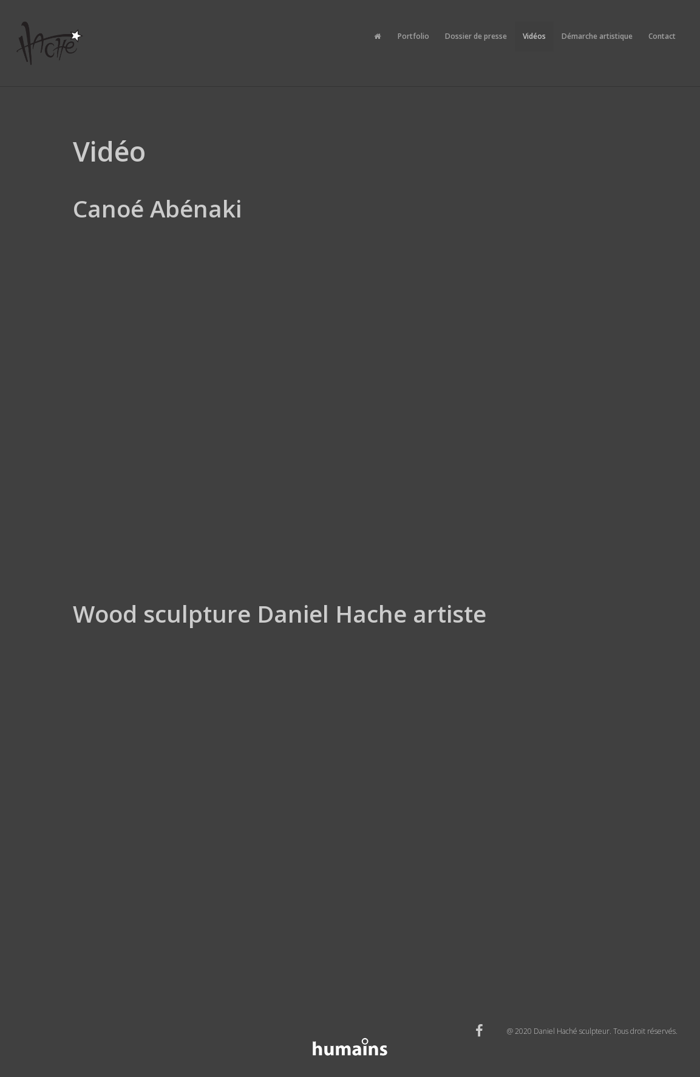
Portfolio (413, 36)
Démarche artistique (597, 36)
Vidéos (534, 36)
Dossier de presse (476, 36)
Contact (662, 36)
